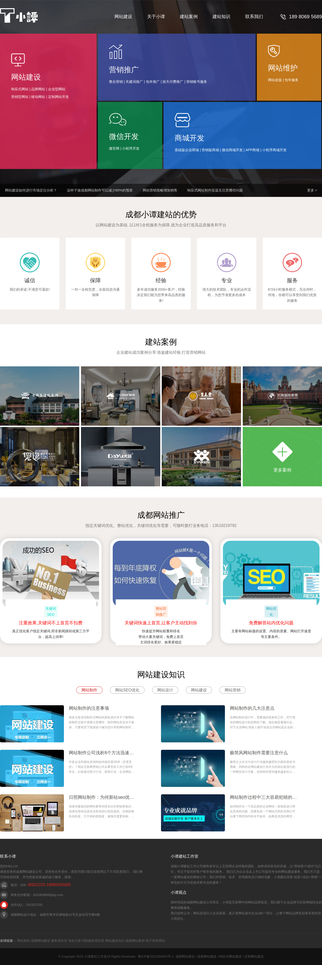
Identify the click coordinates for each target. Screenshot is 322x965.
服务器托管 (59, 940)
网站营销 (233, 690)
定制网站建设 (254, 956)
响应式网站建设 (230, 956)
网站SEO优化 (127, 690)
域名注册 (74, 940)
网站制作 (89, 690)
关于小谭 (156, 16)
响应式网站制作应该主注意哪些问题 (215, 190)
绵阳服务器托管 (93, 940)
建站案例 (189, 16)
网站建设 (123, 16)
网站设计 (165, 690)
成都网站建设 (40, 940)
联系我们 (254, 16)
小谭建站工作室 (95, 956)
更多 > (312, 190)
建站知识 (221, 16)
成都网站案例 (135, 940)
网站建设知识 (115, 940)
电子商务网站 (155, 940)
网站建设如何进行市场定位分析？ (31, 190)
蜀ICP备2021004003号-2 (156, 956)
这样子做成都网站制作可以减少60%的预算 (100, 190)
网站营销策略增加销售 (160, 190)
